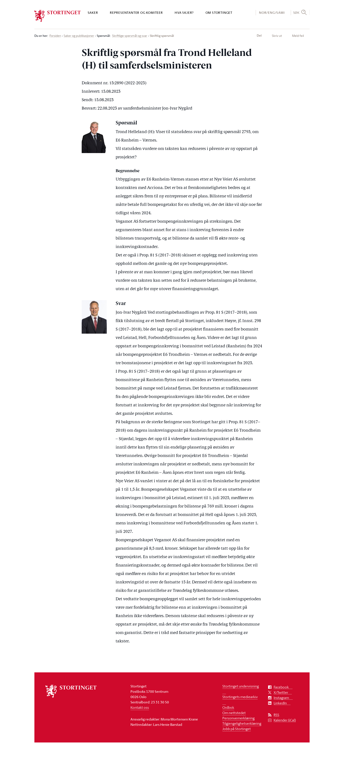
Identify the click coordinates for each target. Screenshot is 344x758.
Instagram (281, 698)
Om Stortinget (219, 12)
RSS (276, 715)
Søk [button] (296, 12)
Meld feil (298, 35)
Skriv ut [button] (277, 35)
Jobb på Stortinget (236, 728)
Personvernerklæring (238, 718)
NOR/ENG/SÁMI (272, 12)
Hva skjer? (184, 12)
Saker (93, 12)
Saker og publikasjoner (79, 35)
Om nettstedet (234, 712)
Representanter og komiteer (136, 12)
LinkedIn (280, 703)
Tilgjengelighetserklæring (241, 723)
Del (259, 35)
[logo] (57, 16)
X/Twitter (281, 692)
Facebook (281, 687)
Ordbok (228, 707)
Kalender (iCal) (285, 720)
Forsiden (55, 35)
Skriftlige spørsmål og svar (129, 35)
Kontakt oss (139, 707)
